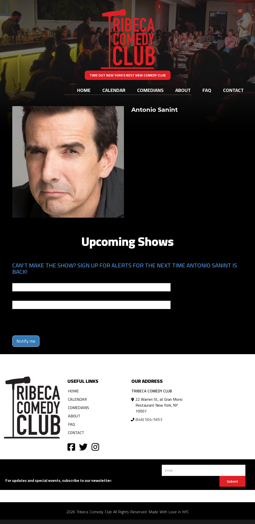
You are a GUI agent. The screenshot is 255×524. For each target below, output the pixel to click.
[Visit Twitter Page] (83, 446)
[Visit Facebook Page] (71, 446)
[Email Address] (203, 470)
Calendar (113, 90)
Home (84, 90)
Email (16, 279)
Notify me (25, 341)
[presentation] (49, 322)
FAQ (206, 90)
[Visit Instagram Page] (95, 446)
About (183, 90)
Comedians (150, 90)
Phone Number (24, 297)
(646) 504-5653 (148, 419)
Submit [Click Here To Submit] (232, 481)
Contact (233, 90)
